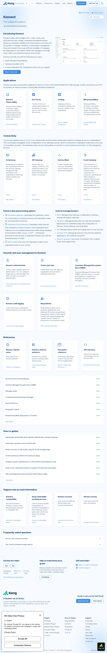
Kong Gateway (70, 621)
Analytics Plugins (50, 624)
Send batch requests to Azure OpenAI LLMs (53, 443)
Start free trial (83, 601)
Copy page (95, 17)
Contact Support (83, 568)
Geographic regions (53, 409)
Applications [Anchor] (9, 80)
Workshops (89, 635)
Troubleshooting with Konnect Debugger (53, 397)
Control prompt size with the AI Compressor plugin (53, 455)
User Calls (88, 632)
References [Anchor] (9, 337)
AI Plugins (47, 621)
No (13, 566)
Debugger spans (53, 391)
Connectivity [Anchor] (9, 136)
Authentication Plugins (51, 627)
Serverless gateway (15, 215)
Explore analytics (14, 124)
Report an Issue (17, 572)
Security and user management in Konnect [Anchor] (24, 253)
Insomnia (68, 624)
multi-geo (40, 67)
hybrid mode (30, 140)
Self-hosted (12, 242)
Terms (45, 650)
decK (59, 215)
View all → (48, 635)
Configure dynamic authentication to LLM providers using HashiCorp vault (53, 461)
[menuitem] (39, 3)
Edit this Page (26, 572)
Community (89, 621)
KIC (58, 230)
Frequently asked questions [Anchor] (17, 532)
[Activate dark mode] (102, 3)
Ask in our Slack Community (87, 565)
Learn (14, 195)
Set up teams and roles (54, 286)
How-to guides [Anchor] (10, 431)
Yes (6, 566)
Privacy (52, 650)
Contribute (45, 577)
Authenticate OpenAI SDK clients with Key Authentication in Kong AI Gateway (53, 437)
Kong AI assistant (63, 239)
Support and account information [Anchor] (20, 489)
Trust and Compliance (64, 650)
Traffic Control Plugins (51, 632)
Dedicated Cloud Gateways (18, 224)
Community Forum (91, 624)
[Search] (26, 3)
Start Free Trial (93, 3)
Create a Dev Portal (40, 124)
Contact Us (89, 641)
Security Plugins (49, 630)
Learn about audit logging (19, 326)
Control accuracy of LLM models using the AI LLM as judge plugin (53, 449)
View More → (10, 421)
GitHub (87, 627)
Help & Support (90, 638)
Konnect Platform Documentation (15, 26)
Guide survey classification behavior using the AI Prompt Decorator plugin (53, 468)
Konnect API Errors (53, 403)
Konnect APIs (62, 233)
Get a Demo (81, 3)
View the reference (88, 286)
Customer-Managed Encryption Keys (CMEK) (53, 385)
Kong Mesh (69, 627)
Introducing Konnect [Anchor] (13, 33)
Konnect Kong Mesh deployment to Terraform (53, 415)
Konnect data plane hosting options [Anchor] (19, 211)
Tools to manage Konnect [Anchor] (66, 211)
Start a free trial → (12, 72)
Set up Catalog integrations (66, 123)
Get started (14, 200)
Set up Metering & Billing (92, 123)
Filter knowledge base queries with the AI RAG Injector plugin (53, 474)
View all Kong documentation (13, 577)
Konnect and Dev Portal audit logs (53, 378)
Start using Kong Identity (54, 326)
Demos (87, 630)
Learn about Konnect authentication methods (19, 285)
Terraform (60, 221)
